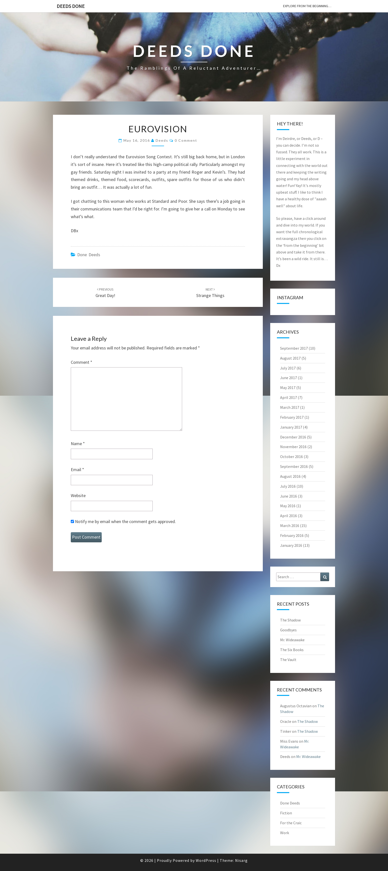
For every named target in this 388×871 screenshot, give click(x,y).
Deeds (162, 140)
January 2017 (291, 427)
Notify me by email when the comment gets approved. (123, 521)
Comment (81, 362)
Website (78, 495)
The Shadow (290, 620)
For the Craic (291, 822)
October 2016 (291, 456)
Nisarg (241, 860)
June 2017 (288, 377)
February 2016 (292, 535)
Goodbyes (288, 629)
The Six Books (292, 649)
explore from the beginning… (307, 6)
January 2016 (291, 545)
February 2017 (292, 417)
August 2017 (290, 358)
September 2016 (294, 466)
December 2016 (293, 437)
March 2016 (289, 525)
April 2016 (288, 515)
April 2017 (288, 397)
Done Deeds (88, 254)
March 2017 (289, 407)
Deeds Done (71, 6)
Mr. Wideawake (292, 639)
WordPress (206, 860)
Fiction (286, 812)
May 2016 (287, 505)
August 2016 (290, 476)
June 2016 (288, 496)
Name (78, 443)
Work (284, 832)
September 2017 (294, 348)
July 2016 (288, 486)
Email (77, 469)
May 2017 (287, 387)
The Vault (288, 659)
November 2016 (293, 446)
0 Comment (186, 140)
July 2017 (288, 368)
